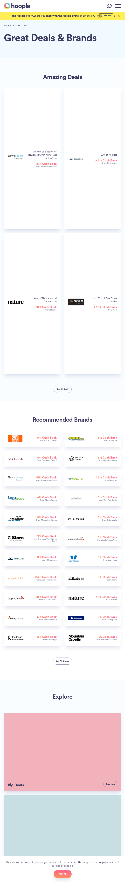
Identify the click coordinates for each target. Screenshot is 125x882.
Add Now (104, 15)
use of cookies (64, 865)
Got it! (62, 874)
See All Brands (62, 661)
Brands (7, 25)
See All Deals (62, 389)
